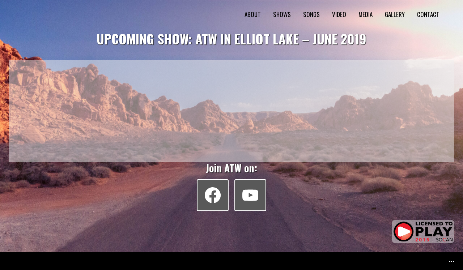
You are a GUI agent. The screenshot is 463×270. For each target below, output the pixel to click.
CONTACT (428, 14)
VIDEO (339, 14)
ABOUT (253, 14)
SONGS (311, 14)
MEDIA (365, 14)
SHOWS (282, 14)
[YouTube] (250, 195)
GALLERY (395, 14)
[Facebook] (213, 195)
